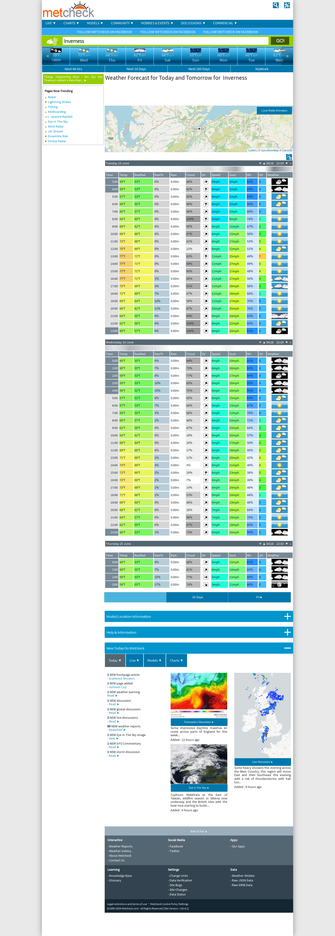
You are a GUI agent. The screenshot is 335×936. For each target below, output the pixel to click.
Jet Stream (55, 131)
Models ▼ (154, 660)
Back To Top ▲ (199, 831)
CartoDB (287, 150)
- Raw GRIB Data (241, 885)
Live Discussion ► (262, 761)
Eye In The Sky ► (199, 787)
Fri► (259, 597)
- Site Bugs (175, 885)
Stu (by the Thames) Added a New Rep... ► (73, 78)
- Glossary (114, 880)
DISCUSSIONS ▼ (193, 23)
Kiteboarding (57, 112)
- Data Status (177, 894)
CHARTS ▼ (72, 23)
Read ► (112, 695)
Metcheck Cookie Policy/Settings (169, 904)
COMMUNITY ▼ (122, 23)
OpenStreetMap (270, 150)
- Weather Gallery (119, 851)
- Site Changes (177, 890)
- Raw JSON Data (241, 880)
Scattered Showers (122, 678)
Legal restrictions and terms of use (127, 904)
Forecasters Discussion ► (199, 722)
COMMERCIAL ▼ (225, 23)
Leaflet (252, 150)
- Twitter (174, 851)
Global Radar (57, 141)
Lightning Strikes (59, 102)
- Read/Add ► (116, 730)
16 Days (197, 597)
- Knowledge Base (119, 876)
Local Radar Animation (274, 110)
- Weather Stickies (242, 876)
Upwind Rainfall (62, 116)
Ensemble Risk (58, 136)
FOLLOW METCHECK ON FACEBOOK (105, 31)
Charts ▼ (177, 660)
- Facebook (175, 846)
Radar (52, 97)
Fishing (53, 107)
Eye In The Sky (58, 121)
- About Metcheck (119, 855)
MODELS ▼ (95, 23)
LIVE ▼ (51, 23)
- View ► (113, 738)
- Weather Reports (119, 846)
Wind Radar (56, 126)
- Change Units (178, 876)
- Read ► (113, 704)
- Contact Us (115, 860)
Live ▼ (135, 660)
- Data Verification (180, 880)
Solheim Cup (118, 687)
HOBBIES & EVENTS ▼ (157, 23)
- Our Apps (237, 846)
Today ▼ (115, 660)
